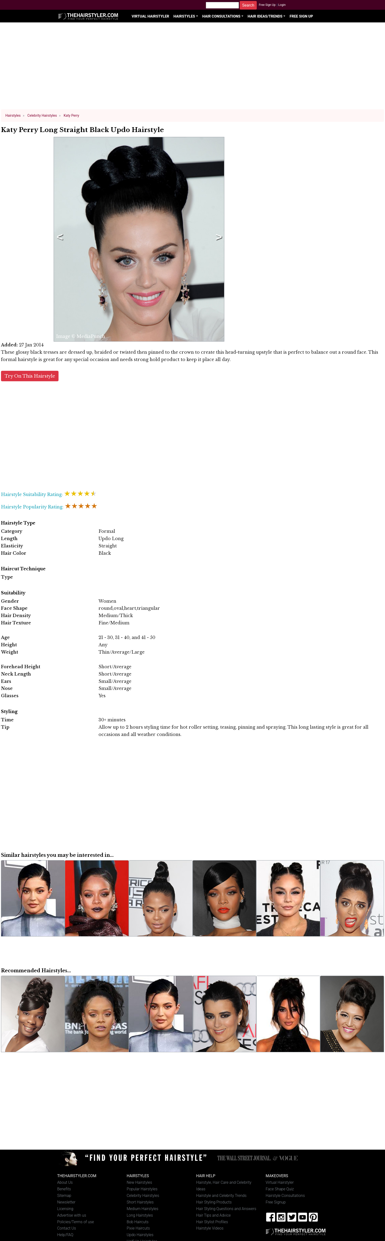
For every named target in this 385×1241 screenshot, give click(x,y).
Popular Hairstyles (142, 1189)
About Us (65, 1182)
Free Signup (276, 1202)
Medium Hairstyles (142, 1208)
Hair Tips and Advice (213, 1215)
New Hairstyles (139, 1182)
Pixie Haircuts (138, 1228)
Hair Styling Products (214, 1202)
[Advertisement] (192, 68)
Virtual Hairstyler (150, 16)
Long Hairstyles (140, 1215)
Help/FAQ (65, 1234)
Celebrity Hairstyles (143, 1195)
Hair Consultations (221, 16)
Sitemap (64, 1195)
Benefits (64, 1189)
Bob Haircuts (138, 1222)
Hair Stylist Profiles (212, 1222)
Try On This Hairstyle (30, 376)
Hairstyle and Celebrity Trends (221, 1195)
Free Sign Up (267, 5)
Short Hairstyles (140, 1202)
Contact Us (66, 1228)
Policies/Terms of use (75, 1222)
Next (218, 239)
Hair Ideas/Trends (265, 16)
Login (282, 5)
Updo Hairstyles (140, 1234)
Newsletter (66, 1202)
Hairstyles (184, 16)
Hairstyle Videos (210, 1228)
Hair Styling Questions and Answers (226, 1208)
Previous (59, 239)
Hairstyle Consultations (285, 1195)
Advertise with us (71, 1215)
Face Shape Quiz (280, 1189)
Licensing (65, 1208)
